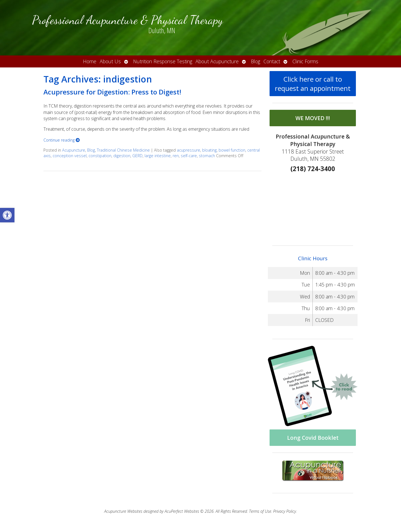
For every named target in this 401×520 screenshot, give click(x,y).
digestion (121, 155)
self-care (189, 155)
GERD (137, 155)
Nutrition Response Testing (162, 61)
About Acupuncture (217, 61)
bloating (209, 150)
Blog (255, 61)
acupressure (188, 150)
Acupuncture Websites (123, 511)
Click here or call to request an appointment (313, 83)
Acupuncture (73, 150)
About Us (110, 61)
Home (89, 61)
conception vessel (70, 155)
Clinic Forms (305, 61)
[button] (7, 215)
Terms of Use (260, 511)
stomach (207, 155)
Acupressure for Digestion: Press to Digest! (112, 91)
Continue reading (61, 140)
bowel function (232, 150)
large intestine (158, 155)
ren (176, 155)
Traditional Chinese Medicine (123, 150)
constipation (100, 155)
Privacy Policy (284, 511)
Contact (271, 61)
